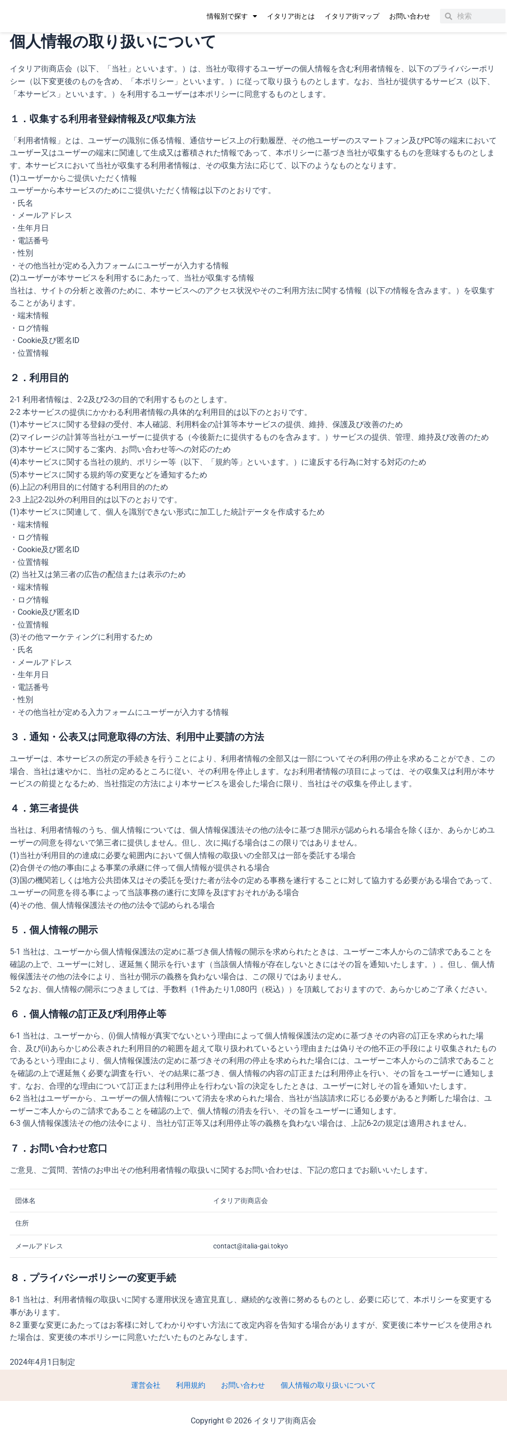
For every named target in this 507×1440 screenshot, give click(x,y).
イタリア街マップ (352, 16)
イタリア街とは (291, 16)
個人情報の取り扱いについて (320, 1384)
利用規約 (191, 1384)
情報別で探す (232, 16)
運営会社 (152, 1384)
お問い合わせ (409, 16)
